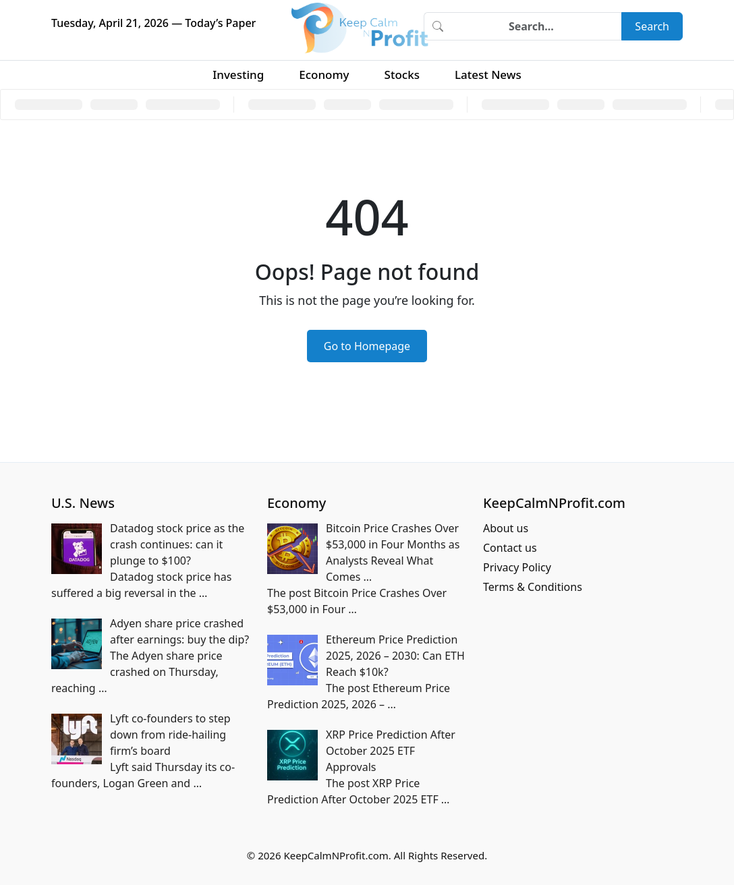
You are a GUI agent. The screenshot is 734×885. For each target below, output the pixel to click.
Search (652, 26)
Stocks (402, 74)
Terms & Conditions (532, 586)
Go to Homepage (367, 346)
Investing (238, 74)
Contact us (510, 547)
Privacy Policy (517, 567)
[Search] (536, 26)
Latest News (488, 74)
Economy (324, 74)
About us (505, 528)
